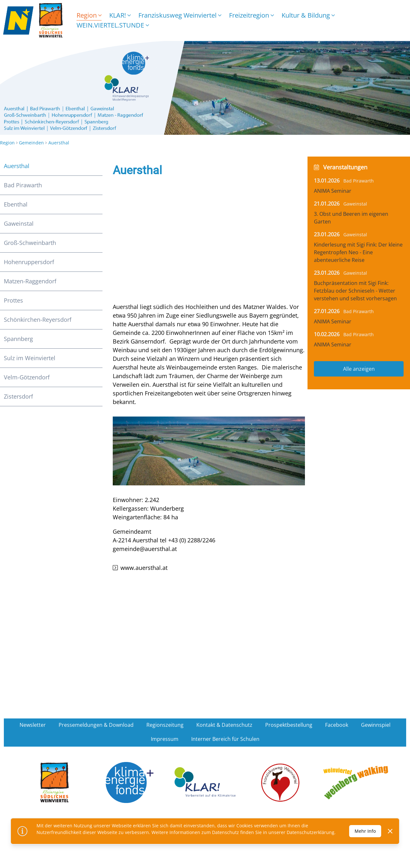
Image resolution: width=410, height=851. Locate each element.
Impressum (164, 738)
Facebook (336, 724)
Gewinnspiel (375, 724)
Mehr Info (365, 831)
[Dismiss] (390, 831)
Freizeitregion (251, 15)
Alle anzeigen (359, 368)
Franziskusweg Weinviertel (179, 15)
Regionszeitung (165, 724)
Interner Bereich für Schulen (225, 738)
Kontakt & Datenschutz (224, 724)
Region (89, 15)
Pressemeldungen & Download (96, 724)
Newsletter (33, 724)
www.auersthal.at (144, 567)
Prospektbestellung (288, 724)
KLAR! (120, 15)
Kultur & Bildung (308, 15)
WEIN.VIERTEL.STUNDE (113, 25)
